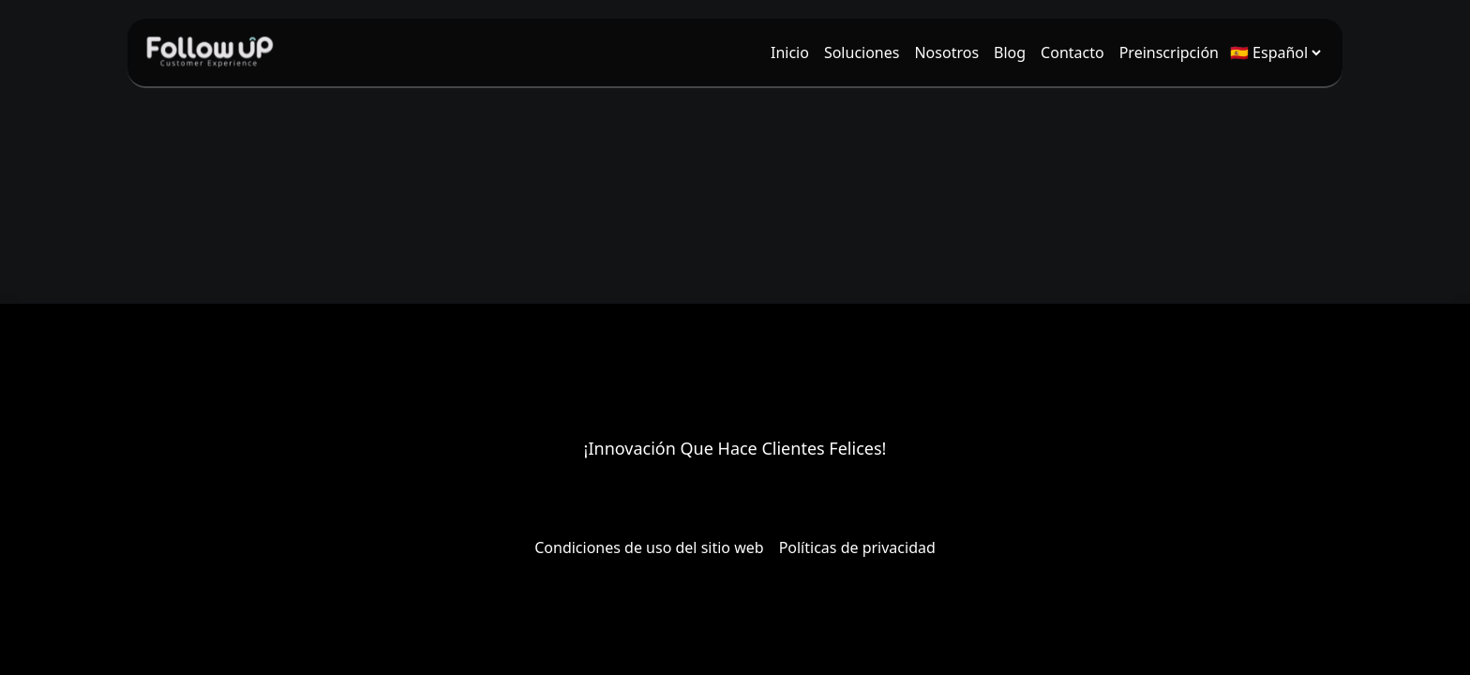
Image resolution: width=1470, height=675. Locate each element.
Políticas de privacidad (857, 547)
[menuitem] (790, 52)
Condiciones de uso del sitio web (648, 547)
